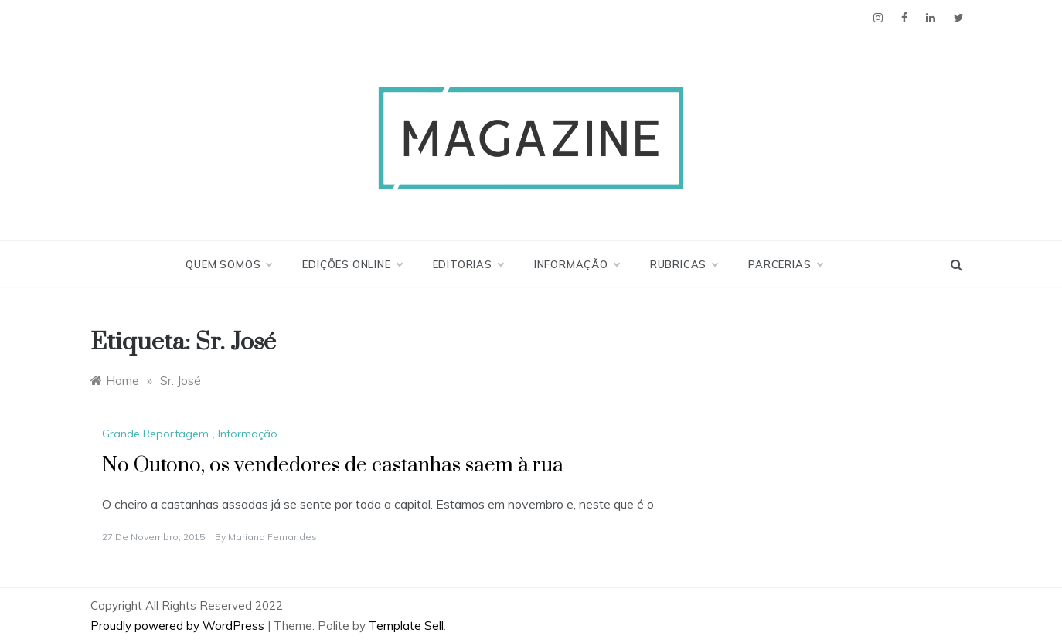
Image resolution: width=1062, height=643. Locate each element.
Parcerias (785, 264)
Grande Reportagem (155, 434)
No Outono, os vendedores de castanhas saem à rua (332, 465)
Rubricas (683, 264)
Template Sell (406, 625)
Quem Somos (228, 264)
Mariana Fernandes (272, 537)
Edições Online (351, 264)
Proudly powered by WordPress (178, 625)
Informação (576, 264)
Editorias (468, 264)
